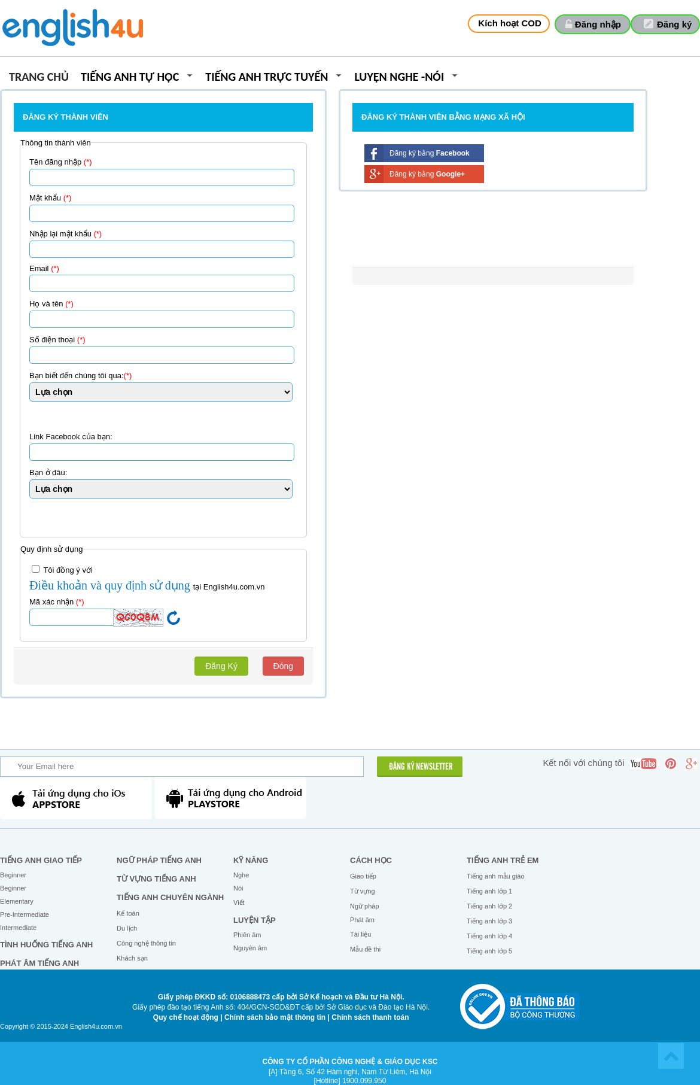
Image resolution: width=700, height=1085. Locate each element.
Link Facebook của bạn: (70, 436)
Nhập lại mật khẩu (65, 233)
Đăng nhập (598, 24)
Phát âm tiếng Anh (39, 963)
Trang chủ (39, 77)
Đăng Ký (221, 666)
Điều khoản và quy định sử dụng (111, 585)
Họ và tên (51, 303)
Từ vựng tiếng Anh (156, 878)
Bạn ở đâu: (48, 472)
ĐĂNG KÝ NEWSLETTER (421, 767)
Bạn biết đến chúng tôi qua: (80, 375)
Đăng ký (674, 24)
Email (44, 268)
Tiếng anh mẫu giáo (496, 876)
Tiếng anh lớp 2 (489, 906)
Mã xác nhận (56, 601)
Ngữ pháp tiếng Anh (159, 860)
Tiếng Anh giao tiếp (41, 860)
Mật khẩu (50, 197)
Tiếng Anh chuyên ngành (170, 897)
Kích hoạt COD (509, 23)
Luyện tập (254, 920)
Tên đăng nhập (60, 161)
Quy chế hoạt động (185, 1017)
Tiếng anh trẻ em (502, 860)
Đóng (283, 666)
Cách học (371, 860)
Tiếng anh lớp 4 (489, 936)
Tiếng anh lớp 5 (489, 951)
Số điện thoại (57, 339)
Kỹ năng (250, 860)
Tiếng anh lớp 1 (489, 891)
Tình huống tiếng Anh (46, 944)
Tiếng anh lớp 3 (489, 921)
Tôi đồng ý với (62, 570)
